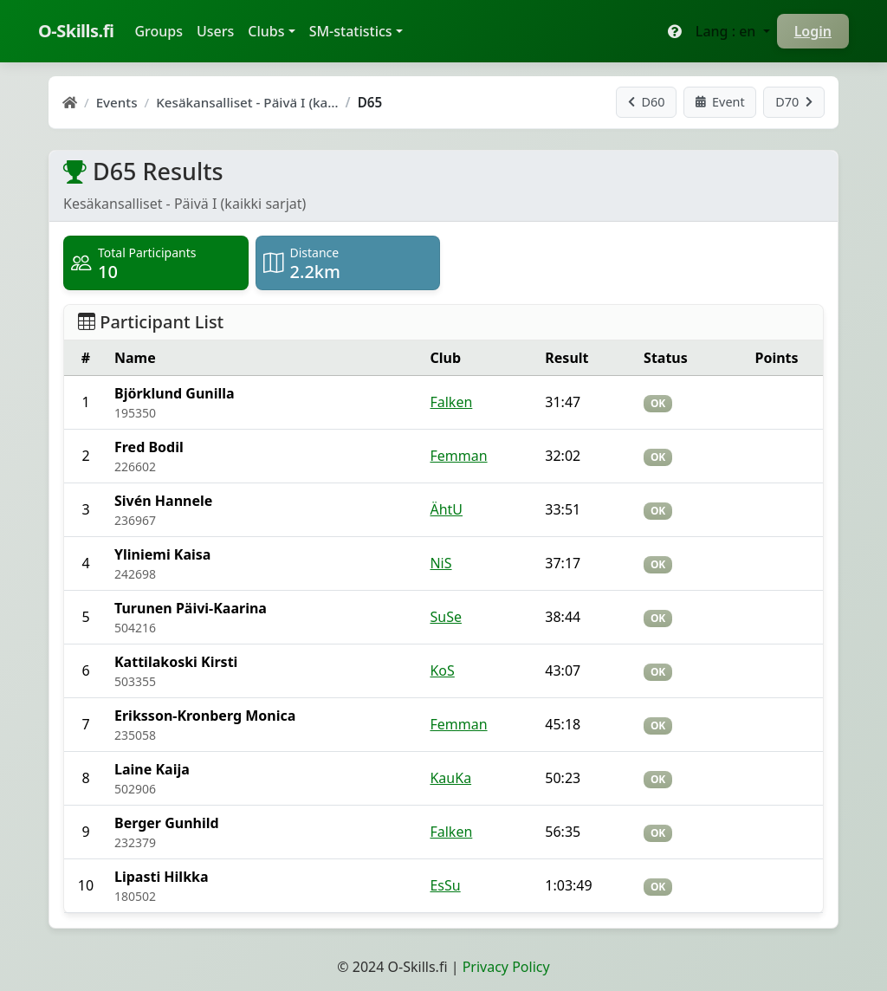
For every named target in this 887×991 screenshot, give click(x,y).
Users (215, 31)
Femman (458, 455)
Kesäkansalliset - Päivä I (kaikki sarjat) (184, 203)
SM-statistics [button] (350, 31)
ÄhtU (446, 509)
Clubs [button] (266, 31)
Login (813, 31)
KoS (442, 670)
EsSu (445, 885)
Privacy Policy (506, 966)
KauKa (450, 777)
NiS (440, 563)
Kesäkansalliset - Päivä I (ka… (247, 102)
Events (117, 102)
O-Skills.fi (75, 30)
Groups (162, 30)
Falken (451, 401)
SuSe (445, 616)
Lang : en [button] (728, 31)
